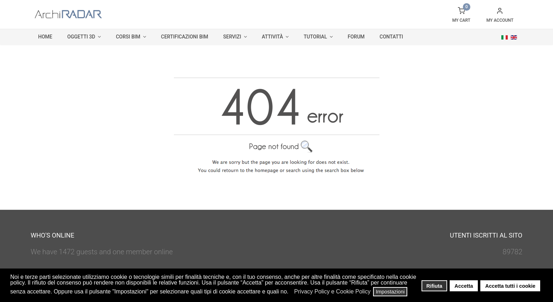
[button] (290, 292)
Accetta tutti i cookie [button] (510, 286)
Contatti (391, 37)
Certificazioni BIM (184, 37)
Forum (356, 37)
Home (45, 37)
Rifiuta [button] (435, 286)
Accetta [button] (464, 286)
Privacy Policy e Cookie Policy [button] (332, 291)
